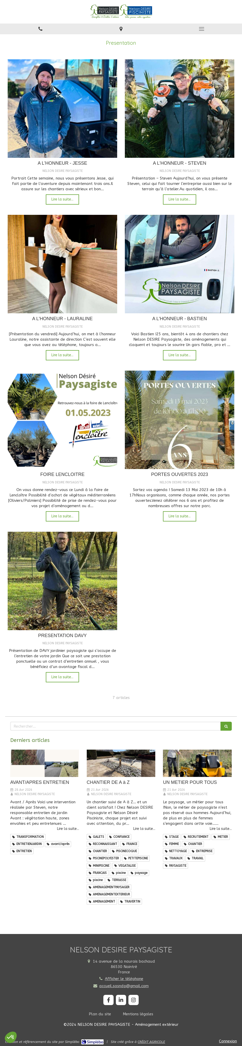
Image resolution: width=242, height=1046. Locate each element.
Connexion (228, 1041)
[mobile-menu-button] (201, 29)
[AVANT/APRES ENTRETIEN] (44, 763)
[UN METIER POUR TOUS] (197, 763)
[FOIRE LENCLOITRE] (62, 420)
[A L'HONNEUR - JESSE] (62, 108)
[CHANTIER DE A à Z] (121, 763)
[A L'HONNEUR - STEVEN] (179, 108)
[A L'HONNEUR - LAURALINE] (62, 264)
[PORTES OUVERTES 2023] (179, 420)
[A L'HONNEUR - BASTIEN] (179, 264)
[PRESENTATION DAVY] (62, 581)
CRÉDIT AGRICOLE (151, 1042)
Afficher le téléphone (124, 978)
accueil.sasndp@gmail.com (124, 986)
